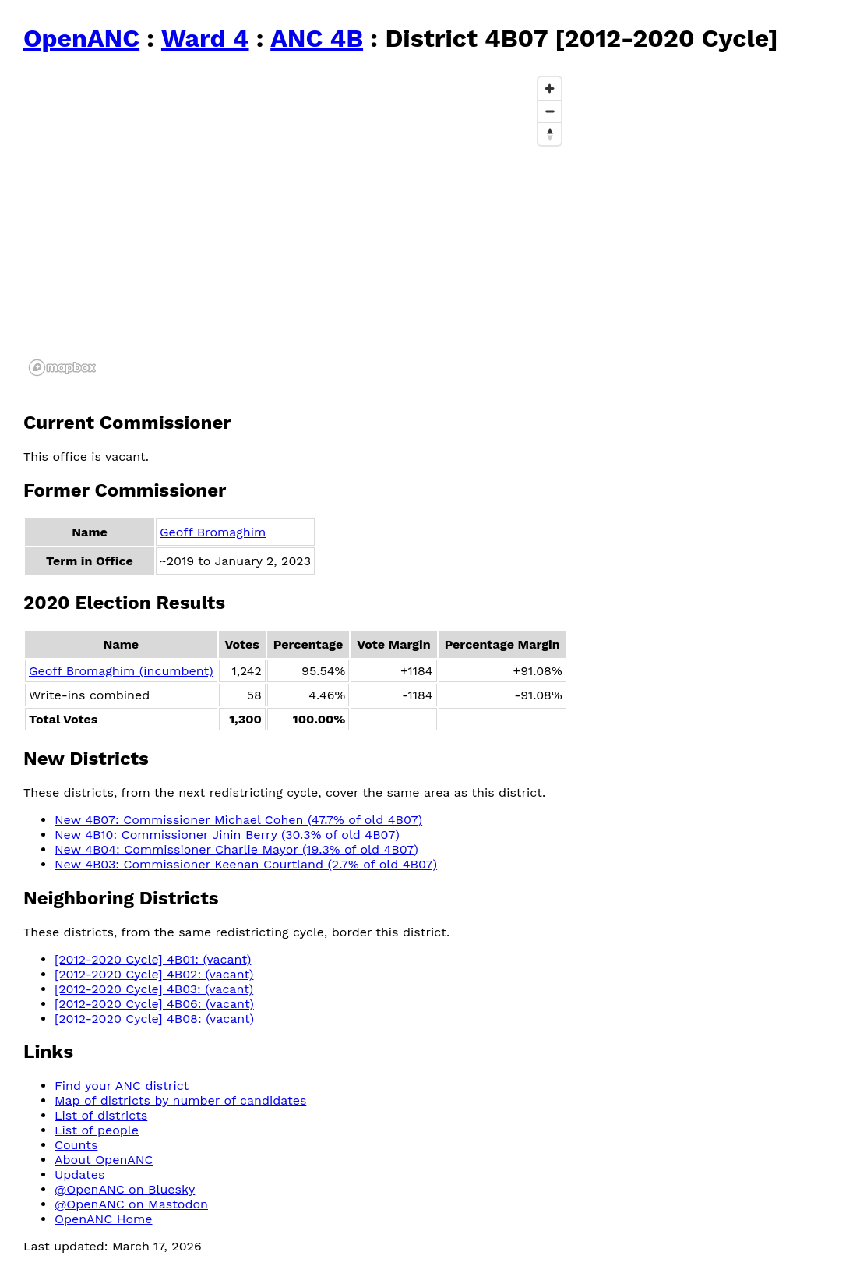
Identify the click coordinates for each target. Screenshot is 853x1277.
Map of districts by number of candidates (180, 1100)
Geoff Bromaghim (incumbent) (121, 670)
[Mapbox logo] (62, 368)
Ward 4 (205, 38)
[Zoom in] (549, 88)
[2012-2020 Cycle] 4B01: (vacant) (153, 959)
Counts (76, 1144)
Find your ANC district (122, 1085)
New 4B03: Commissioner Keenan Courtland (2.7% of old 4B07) (246, 864)
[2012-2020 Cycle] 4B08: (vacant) (154, 1018)
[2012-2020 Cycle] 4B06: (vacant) (154, 1003)
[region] (296, 225)
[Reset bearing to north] (549, 133)
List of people (97, 1130)
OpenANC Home (104, 1219)
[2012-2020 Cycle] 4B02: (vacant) (154, 974)
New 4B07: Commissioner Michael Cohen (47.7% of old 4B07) (238, 819)
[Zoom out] (549, 111)
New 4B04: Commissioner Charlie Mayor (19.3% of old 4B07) (236, 849)
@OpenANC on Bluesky (125, 1189)
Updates (79, 1174)
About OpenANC (104, 1159)
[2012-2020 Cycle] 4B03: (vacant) (154, 989)
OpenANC (81, 38)
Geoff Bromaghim (213, 532)
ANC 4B (316, 38)
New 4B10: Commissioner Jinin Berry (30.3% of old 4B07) (227, 834)
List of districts (101, 1115)
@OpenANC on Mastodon (131, 1204)
